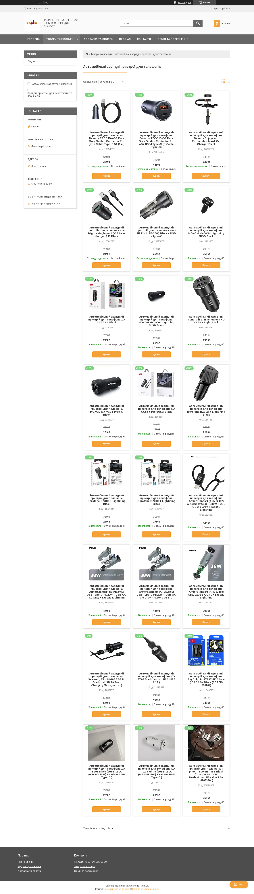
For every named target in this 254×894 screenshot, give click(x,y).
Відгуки (32, 61)
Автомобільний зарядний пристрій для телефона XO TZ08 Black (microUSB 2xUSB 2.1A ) (156, 678)
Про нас (125, 39)
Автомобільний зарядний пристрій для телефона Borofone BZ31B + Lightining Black (206, 410)
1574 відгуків (184, 2)
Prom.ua (144, 886)
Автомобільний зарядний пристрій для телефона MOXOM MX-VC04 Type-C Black (106, 410)
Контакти (144, 39)
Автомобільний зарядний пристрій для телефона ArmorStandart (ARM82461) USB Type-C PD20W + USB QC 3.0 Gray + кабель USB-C (156, 591)
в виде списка (228, 82)
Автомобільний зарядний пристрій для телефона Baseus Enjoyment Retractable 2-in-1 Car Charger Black (206, 138)
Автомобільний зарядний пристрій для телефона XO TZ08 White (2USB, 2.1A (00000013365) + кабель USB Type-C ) (156, 771)
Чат (239, 884)
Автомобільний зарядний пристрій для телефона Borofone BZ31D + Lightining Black (107, 499)
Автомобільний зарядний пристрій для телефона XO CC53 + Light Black (206, 319)
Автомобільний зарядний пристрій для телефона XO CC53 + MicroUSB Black (156, 408)
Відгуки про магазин (29, 866)
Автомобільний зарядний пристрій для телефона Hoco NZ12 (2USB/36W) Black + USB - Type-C (156, 232)
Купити (106, 176)
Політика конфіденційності (145, 889)
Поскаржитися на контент (116, 889)
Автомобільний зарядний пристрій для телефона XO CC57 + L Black (106, 319)
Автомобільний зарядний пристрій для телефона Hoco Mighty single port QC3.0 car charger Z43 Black (106, 232)
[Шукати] (198, 23)
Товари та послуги (59, 39)
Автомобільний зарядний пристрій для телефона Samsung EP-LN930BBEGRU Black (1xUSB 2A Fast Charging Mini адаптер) (106, 679)
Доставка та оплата (98, 39)
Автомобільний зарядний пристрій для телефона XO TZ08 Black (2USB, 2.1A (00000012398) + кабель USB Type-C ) (106, 771)
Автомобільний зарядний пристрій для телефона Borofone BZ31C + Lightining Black (156, 499)
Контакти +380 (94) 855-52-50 (90, 861)
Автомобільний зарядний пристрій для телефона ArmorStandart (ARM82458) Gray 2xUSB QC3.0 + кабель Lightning (206, 591)
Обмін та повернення (172, 39)
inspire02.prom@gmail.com (46, 203)
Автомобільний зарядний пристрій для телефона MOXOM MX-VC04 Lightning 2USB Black (156, 321)
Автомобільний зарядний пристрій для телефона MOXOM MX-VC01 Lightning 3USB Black (206, 232)
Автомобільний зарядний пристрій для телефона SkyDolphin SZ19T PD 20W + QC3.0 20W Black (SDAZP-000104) (206, 679)
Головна (33, 39)
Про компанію (26, 861)
